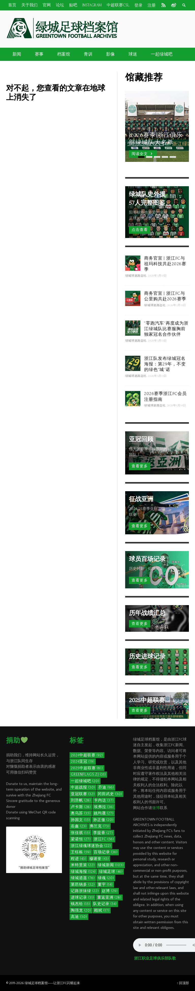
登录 (138, 5)
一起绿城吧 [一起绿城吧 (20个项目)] (85, 781)
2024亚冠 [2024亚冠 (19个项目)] (82, 761)
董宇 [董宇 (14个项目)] (105, 884)
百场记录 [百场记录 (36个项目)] (106, 852)
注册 (152, 5)
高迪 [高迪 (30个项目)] (79, 917)
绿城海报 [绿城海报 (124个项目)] (83, 871)
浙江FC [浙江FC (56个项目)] (104, 839)
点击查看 (140, 230)
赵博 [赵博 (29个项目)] (110, 891)
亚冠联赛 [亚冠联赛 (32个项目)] (83, 794)
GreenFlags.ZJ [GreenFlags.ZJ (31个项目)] (88, 774)
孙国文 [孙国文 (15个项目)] (80, 820)
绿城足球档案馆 (36, 983)
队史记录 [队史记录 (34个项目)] (105, 904)
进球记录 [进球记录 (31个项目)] (82, 897)
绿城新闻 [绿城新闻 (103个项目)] (111, 865)
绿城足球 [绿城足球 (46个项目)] (111, 871)
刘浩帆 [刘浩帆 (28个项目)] (81, 800)
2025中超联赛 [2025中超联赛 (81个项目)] (87, 768)
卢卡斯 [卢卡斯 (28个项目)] (81, 807)
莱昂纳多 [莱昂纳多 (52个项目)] (83, 884)
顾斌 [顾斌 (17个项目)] (101, 910)
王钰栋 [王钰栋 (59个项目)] (81, 852)
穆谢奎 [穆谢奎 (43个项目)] (99, 859)
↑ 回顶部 (183, 983)
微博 (156, 807)
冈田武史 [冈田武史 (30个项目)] (110, 794)
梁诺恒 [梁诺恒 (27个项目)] (81, 839)
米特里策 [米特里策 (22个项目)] (83, 865)
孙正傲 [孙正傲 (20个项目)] (103, 820)
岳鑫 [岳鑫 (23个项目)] (79, 826)
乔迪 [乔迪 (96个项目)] (106, 787)
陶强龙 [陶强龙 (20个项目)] (81, 910)
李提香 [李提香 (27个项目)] (103, 833)
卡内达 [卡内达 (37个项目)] (104, 800)
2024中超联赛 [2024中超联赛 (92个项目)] (87, 755)
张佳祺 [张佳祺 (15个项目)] (80, 833)
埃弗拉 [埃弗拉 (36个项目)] (104, 807)
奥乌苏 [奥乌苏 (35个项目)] (81, 813)
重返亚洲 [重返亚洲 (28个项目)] (109, 897)
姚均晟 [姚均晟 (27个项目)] (103, 813)
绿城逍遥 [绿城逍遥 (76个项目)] (83, 878)
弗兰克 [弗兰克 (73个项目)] (99, 826)
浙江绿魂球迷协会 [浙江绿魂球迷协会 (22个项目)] (91, 846)
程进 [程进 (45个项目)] (78, 859)
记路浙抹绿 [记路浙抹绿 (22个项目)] (85, 891)
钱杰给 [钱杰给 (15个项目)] (80, 904)
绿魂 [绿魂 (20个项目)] (106, 878)
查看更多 (140, 466)
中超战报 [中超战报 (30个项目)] (83, 787)
